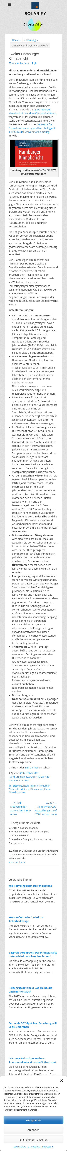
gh (35, 63)
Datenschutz (20, 1146)
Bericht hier (32, 767)
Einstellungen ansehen (33, 1139)
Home (16, 40)
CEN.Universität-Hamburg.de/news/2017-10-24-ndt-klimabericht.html (29, 776)
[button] (61, 1080)
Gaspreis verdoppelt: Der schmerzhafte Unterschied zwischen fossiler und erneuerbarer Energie (33, 954)
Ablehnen (33, 1130)
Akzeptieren (33, 1120)
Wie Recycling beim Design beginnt (30, 885)
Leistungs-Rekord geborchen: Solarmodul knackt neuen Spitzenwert (32, 1060)
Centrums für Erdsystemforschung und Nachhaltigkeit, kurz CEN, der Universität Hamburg (32, 128)
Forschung (31, 40)
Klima (26, 789)
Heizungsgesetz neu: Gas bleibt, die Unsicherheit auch (30, 989)
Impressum (47, 1146)
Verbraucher (43, 785)
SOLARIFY (35, 13)
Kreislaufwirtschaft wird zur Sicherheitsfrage (26, 919)
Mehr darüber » (17, 862)
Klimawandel (36, 789)
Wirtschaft (14, 789)
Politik (33, 785)
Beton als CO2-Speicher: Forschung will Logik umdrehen (33, 1025)
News (26, 785)
